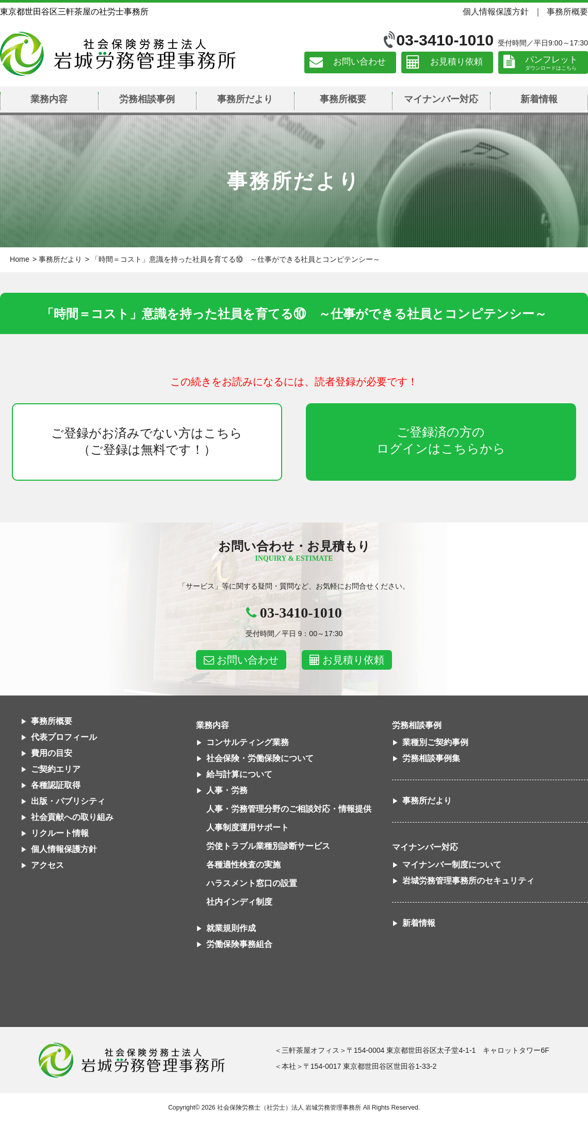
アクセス (47, 865)
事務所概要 (567, 11)
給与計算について (239, 774)
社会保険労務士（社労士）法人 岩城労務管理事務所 (289, 1107)
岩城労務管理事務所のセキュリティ (468, 880)
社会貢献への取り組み (72, 817)
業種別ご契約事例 (435, 742)
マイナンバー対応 (441, 99)
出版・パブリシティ (68, 801)
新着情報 (539, 99)
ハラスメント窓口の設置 (251, 883)
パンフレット (551, 60)
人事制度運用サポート (247, 827)
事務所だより (245, 99)
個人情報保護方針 (496, 11)
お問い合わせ (359, 62)
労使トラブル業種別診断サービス (268, 846)
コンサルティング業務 (247, 742)
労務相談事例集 (431, 758)
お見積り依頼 (456, 62)
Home (19, 259)
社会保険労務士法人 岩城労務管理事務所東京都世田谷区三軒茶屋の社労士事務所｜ (131, 1060)
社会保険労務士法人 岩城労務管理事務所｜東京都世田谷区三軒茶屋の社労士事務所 (118, 53)
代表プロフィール (64, 737)
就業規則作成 (231, 928)
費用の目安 (51, 753)
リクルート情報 (60, 833)
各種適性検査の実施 (243, 864)
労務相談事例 (147, 99)
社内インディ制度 (239, 901)
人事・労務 (227, 790)
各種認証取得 (55, 785)
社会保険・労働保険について (260, 758)
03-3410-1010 (445, 40)
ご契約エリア (55, 769)
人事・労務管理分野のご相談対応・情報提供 (288, 808)
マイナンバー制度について (451, 864)
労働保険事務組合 (239, 944)
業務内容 (49, 99)
